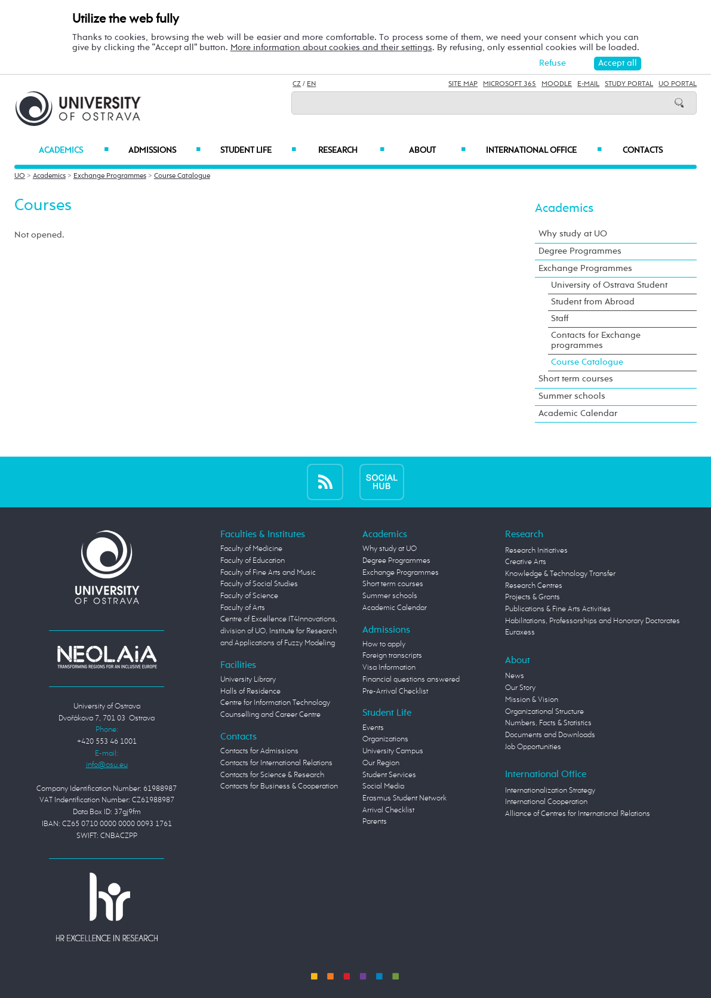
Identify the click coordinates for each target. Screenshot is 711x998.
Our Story (520, 688)
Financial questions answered (411, 679)
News (514, 676)
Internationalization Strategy (550, 790)
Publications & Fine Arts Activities (558, 609)
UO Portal (677, 84)
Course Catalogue (182, 176)
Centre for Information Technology (275, 703)
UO (19, 176)
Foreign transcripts (392, 656)
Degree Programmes (579, 251)
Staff (559, 319)
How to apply (383, 644)
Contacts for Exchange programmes (596, 340)
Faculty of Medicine (251, 549)
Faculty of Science (249, 596)
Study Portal (629, 84)
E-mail (588, 84)
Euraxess (520, 632)
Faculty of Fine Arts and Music (268, 573)
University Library (248, 679)
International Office (544, 150)
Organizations (385, 739)
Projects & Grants (532, 597)
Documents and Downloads (550, 735)
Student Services (389, 775)
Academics (74, 150)
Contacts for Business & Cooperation (279, 786)
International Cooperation (546, 802)
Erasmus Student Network (404, 798)
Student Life (258, 150)
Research (351, 150)
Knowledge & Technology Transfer (560, 574)
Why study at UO (572, 234)
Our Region (380, 763)
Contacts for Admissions (259, 751)
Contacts (643, 150)
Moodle (556, 84)
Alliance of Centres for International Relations (577, 814)
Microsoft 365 (509, 84)
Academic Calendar (577, 413)
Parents (374, 821)
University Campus (392, 751)
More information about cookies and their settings (331, 48)
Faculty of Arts (242, 608)
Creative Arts (525, 562)
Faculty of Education (252, 561)
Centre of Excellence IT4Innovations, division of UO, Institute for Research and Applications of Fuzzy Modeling (278, 630)
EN (311, 84)
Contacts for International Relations (276, 763)
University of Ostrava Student (609, 285)
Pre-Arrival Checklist (395, 691)
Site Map (463, 84)
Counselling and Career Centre (270, 715)
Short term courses (575, 379)
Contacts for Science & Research (272, 775)
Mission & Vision (531, 700)
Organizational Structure (544, 712)
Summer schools (571, 396)
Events (373, 728)
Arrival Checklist (388, 810)
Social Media (383, 786)
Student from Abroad (593, 302)
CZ (297, 84)
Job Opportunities (533, 747)
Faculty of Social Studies (259, 584)
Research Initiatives (536, 551)
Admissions (164, 150)
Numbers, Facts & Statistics (548, 723)
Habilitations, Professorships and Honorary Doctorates (592, 621)
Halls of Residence (250, 691)
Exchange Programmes (109, 176)
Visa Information (388, 668)
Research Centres (533, 586)
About (437, 150)
